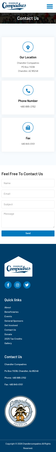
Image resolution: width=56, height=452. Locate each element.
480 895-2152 (28, 106)
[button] (50, 6)
